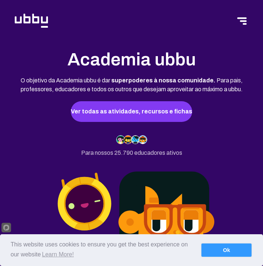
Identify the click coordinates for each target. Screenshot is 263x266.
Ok (226, 250)
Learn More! (58, 254)
